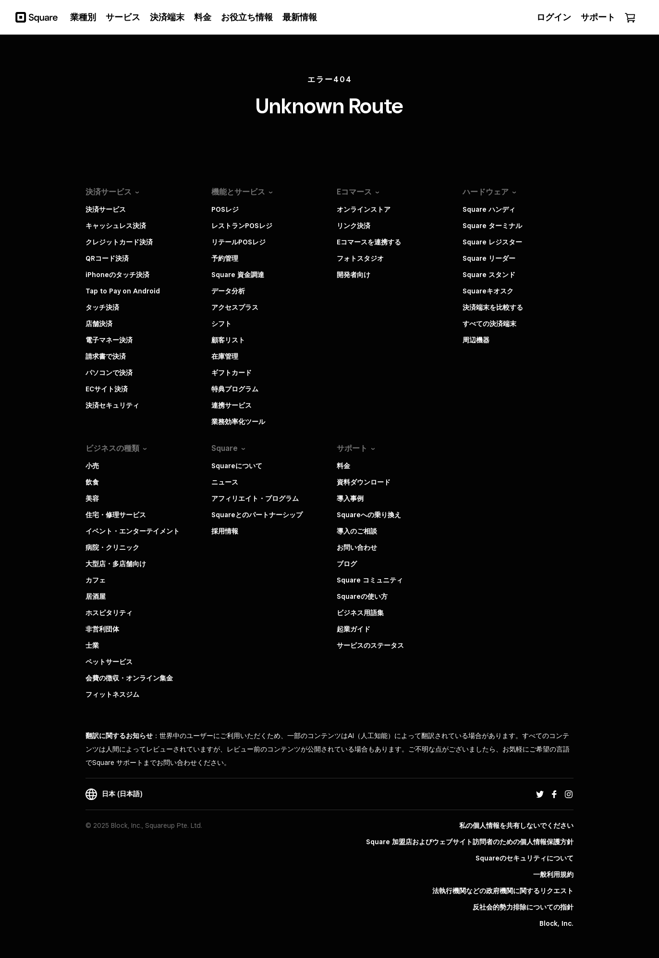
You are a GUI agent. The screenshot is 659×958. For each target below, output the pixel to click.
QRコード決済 (107, 258)
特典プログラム (234, 389)
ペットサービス (109, 662)
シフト (221, 323)
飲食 (92, 482)
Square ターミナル (492, 226)
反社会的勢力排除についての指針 (523, 907)
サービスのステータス (370, 645)
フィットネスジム (112, 694)
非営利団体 (102, 629)
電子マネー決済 (109, 340)
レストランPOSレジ (241, 226)
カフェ (95, 580)
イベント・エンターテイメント (132, 531)
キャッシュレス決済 (115, 226)
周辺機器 (476, 340)
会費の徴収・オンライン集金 (129, 678)
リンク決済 (353, 226)
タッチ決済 (102, 307)
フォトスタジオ (360, 258)
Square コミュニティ (370, 580)
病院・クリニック (112, 547)
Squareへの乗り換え (369, 515)
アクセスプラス (234, 307)
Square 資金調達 (237, 275)
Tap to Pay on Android (122, 291)
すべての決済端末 (489, 323)
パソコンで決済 (109, 372)
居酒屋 (95, 596)
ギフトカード (231, 372)
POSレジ (225, 209)
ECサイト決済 (106, 389)
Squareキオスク (488, 291)
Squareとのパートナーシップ (257, 515)
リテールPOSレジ (238, 242)
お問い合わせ (357, 547)
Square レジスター (492, 242)
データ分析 (228, 291)
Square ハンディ (489, 209)
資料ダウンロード (364, 482)
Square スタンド (489, 275)
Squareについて (236, 466)
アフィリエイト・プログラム (255, 498)
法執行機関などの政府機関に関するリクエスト (503, 891)
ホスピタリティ (109, 613)
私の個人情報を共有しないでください (516, 825)
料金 (343, 466)
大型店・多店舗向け (115, 564)
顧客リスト (228, 340)
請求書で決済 (105, 356)
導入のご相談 (357, 531)
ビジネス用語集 (360, 613)
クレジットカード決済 (119, 242)
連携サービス (231, 405)
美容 (92, 498)
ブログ (347, 564)
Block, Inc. (556, 923)
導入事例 (350, 498)
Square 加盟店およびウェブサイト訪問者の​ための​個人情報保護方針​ (470, 842)
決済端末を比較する (493, 307)
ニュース (224, 482)
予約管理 (224, 258)
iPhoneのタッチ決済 (117, 275)
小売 (92, 466)
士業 (92, 645)
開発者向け (353, 275)
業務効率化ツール (238, 421)
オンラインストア (364, 209)
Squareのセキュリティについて (525, 858)
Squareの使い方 (362, 596)
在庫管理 (224, 356)
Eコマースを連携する (369, 242)
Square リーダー (489, 258)
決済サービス (105, 209)
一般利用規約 (553, 874)
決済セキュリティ (112, 405)
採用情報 (224, 531)
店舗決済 (98, 323)
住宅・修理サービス (115, 515)
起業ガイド (353, 629)
